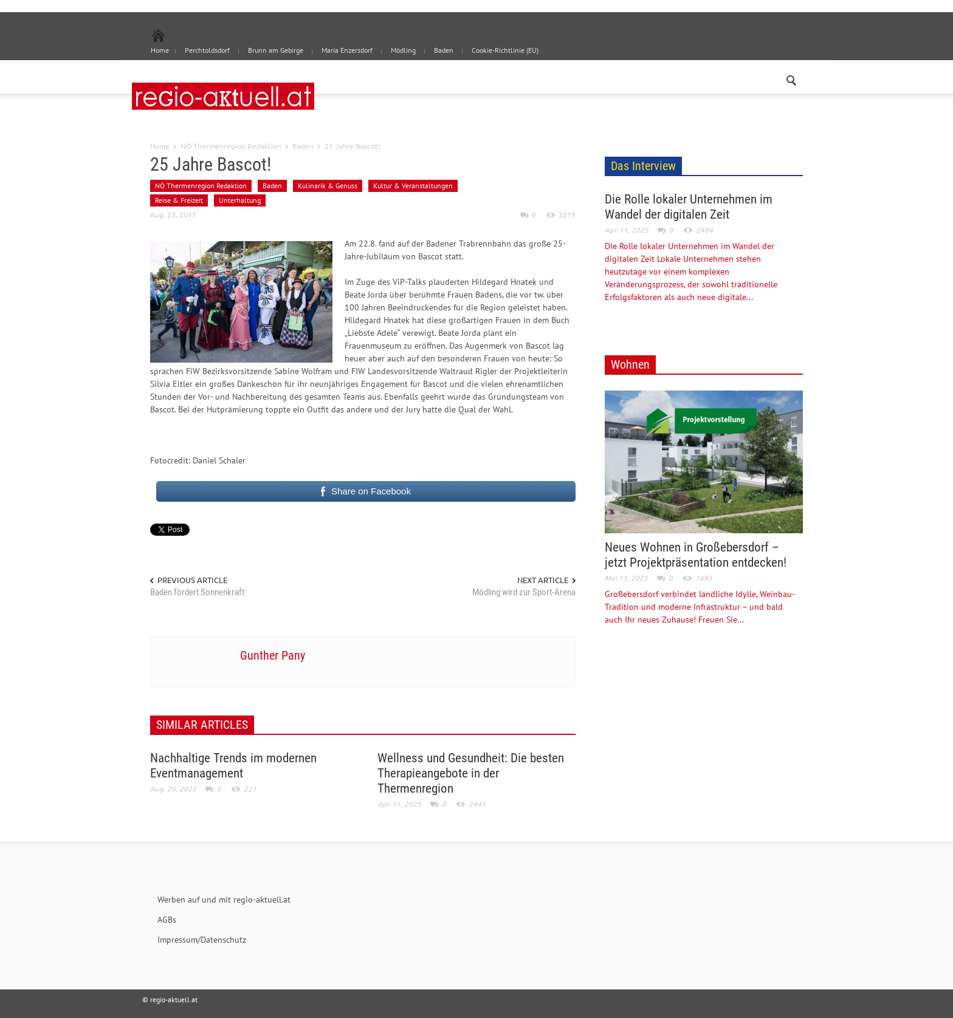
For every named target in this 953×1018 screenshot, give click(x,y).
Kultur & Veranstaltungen (413, 185)
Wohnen (630, 364)
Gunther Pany (272, 655)
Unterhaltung (240, 200)
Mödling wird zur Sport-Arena (524, 592)
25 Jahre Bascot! (210, 164)
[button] (791, 77)
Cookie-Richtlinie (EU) (505, 50)
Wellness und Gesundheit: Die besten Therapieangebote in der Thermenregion (470, 773)
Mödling (403, 50)
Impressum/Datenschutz (201, 939)
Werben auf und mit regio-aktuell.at (224, 899)
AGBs (166, 919)
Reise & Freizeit (179, 200)
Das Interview (643, 166)
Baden (443, 50)
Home (160, 146)
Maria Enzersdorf (347, 50)
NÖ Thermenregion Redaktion (231, 146)
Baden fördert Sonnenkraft (197, 592)
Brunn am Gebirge (275, 50)
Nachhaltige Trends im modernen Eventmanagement (233, 766)
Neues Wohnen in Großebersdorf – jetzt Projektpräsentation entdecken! (695, 555)
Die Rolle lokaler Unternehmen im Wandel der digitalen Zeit (688, 207)
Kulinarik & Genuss (327, 185)
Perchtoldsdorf (207, 50)
